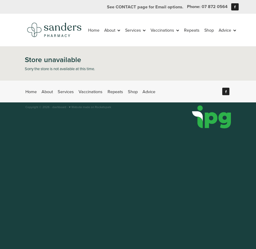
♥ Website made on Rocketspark (90, 107)
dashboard (59, 107)
